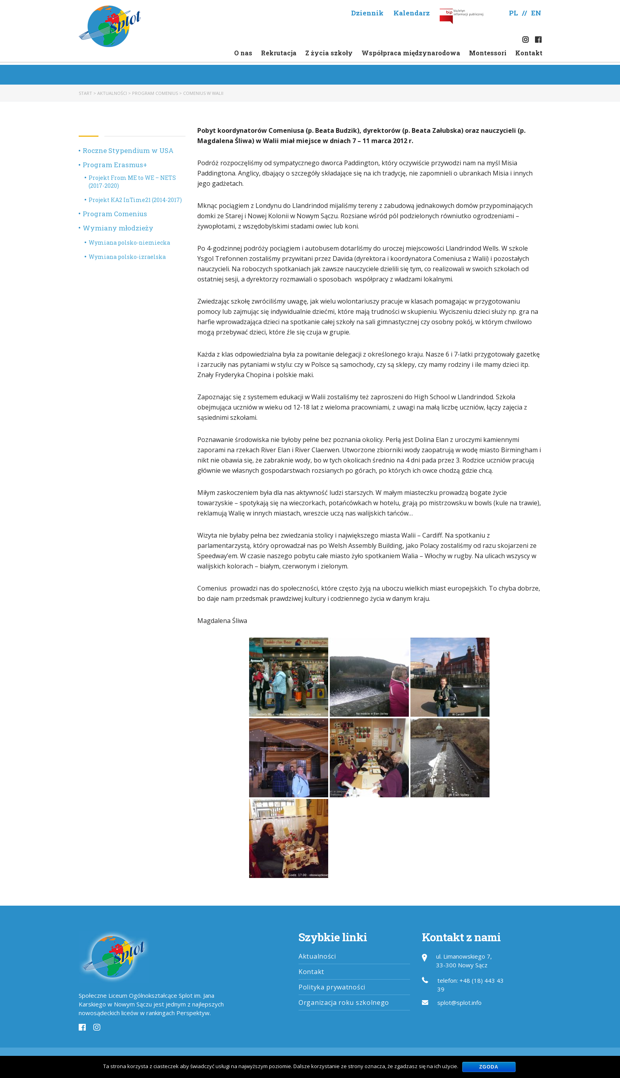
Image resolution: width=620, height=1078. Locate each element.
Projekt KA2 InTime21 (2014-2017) (135, 200)
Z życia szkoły (329, 53)
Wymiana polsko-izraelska (127, 257)
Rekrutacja (279, 53)
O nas (243, 53)
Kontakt (528, 53)
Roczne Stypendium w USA (128, 150)
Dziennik (367, 12)
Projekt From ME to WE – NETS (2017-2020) (132, 181)
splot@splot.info (459, 1002)
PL (513, 12)
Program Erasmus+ (115, 164)
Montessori (488, 53)
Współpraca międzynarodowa (410, 53)
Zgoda (488, 1067)
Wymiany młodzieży (118, 227)
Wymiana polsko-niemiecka (129, 242)
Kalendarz (411, 12)
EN (536, 12)
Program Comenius (115, 213)
